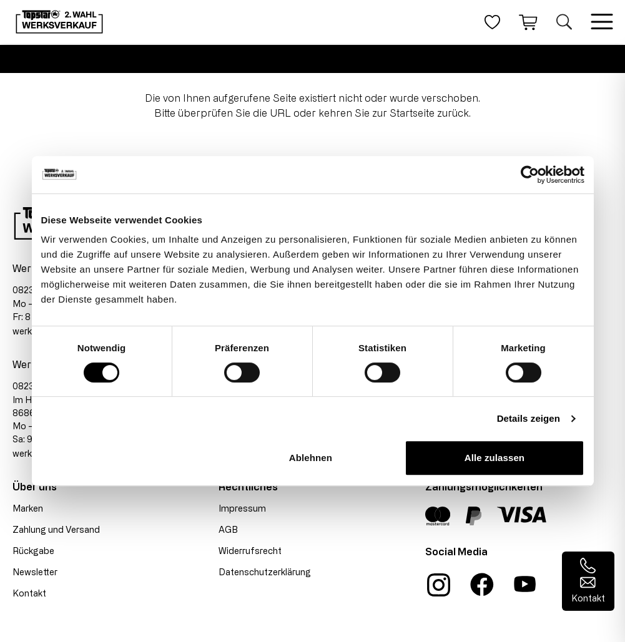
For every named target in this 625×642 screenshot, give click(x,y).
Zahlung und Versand (56, 529)
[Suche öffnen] (564, 22)
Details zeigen (528, 418)
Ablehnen (310, 457)
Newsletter (34, 571)
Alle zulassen (494, 457)
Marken (27, 508)
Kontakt (29, 593)
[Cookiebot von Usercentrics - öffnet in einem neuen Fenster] (529, 174)
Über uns (34, 486)
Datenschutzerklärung (265, 571)
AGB (228, 529)
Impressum (242, 508)
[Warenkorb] (528, 22)
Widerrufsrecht (250, 550)
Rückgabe (33, 550)
